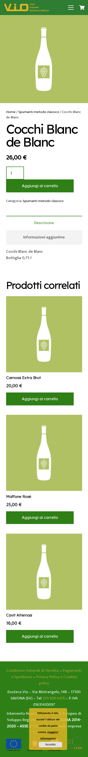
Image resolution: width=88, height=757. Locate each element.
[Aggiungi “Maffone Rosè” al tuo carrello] (40, 517)
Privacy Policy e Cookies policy (56, 680)
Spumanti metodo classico (38, 112)
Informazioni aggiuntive (44, 237)
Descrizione (44, 223)
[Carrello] (82, 7)
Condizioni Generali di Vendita (33, 670)
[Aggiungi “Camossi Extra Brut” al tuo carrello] (40, 398)
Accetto (50, 744)
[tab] (44, 223)
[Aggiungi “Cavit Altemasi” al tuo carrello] (40, 636)
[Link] (26, 7)
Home (10, 112)
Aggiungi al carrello (40, 185)
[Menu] (71, 7)
